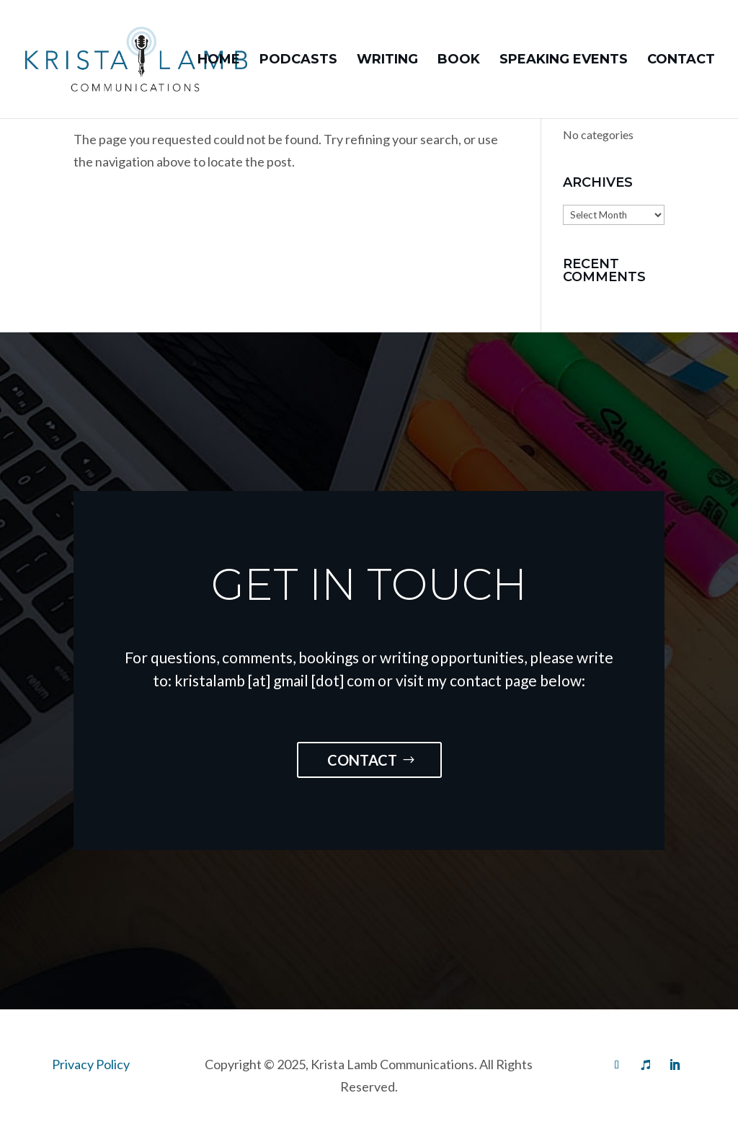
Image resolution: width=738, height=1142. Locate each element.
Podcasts (298, 60)
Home (218, 60)
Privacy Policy (91, 1064)
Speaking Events (563, 60)
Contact (681, 60)
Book (458, 60)
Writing (387, 60)
